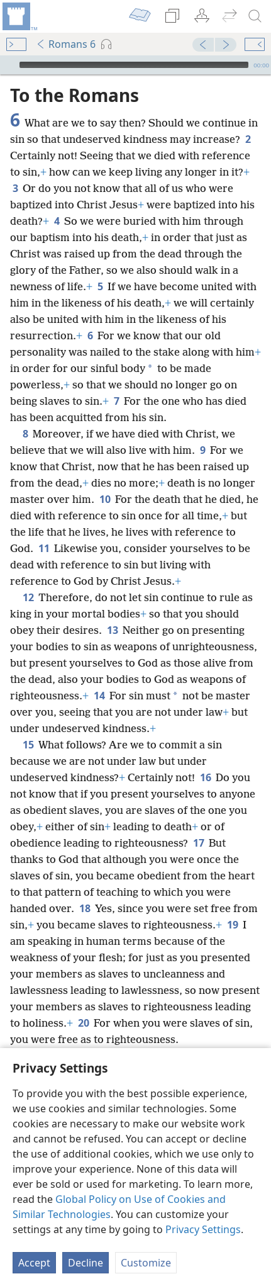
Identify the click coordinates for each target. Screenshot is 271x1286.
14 (99, 695)
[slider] (133, 65)
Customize (146, 1263)
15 (28, 745)
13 (112, 630)
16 (205, 777)
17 (198, 843)
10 (105, 499)
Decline (85, 1263)
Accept (34, 1263)
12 (28, 597)
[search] (255, 16)
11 (44, 548)
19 (232, 925)
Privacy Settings (203, 1229)
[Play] (8, 65)
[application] (135, 64)
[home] (19, 16)
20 (83, 1023)
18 (84, 908)
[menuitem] (19, 16)
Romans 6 (66, 44)
